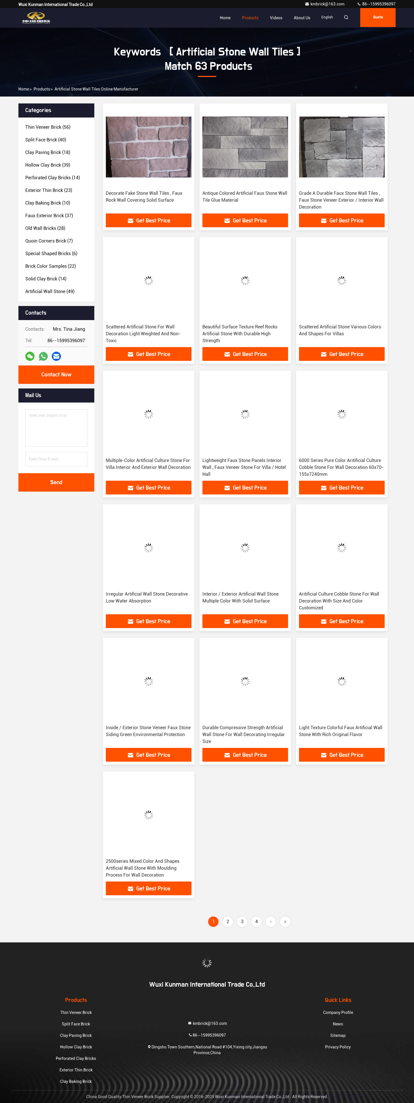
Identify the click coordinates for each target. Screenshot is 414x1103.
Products (246, 18)
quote (377, 18)
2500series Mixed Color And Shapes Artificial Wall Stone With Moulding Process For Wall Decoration (142, 868)
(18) (47, 152)
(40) (45, 140)
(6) (51, 253)
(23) (48, 190)
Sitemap (338, 1035)
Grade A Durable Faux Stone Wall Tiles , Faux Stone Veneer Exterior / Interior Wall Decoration (341, 200)
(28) (45, 228)
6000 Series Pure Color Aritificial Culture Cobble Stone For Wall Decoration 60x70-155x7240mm (341, 467)
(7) (49, 241)
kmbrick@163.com (325, 4)
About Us (298, 18)
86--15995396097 (376, 4)
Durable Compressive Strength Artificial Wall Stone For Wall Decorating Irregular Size (243, 734)
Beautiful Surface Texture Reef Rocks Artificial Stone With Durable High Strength (239, 333)
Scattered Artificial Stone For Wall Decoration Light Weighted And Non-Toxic (143, 333)
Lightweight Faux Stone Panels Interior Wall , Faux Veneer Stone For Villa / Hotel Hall (244, 467)
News (338, 1024)
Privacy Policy (338, 1047)
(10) (47, 203)
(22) (50, 266)
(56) (47, 127)
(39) (47, 165)
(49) (49, 291)
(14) (52, 177)
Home (221, 18)
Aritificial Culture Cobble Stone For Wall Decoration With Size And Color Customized (339, 601)
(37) (49, 215)
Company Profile (338, 1012)
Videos (272, 18)
